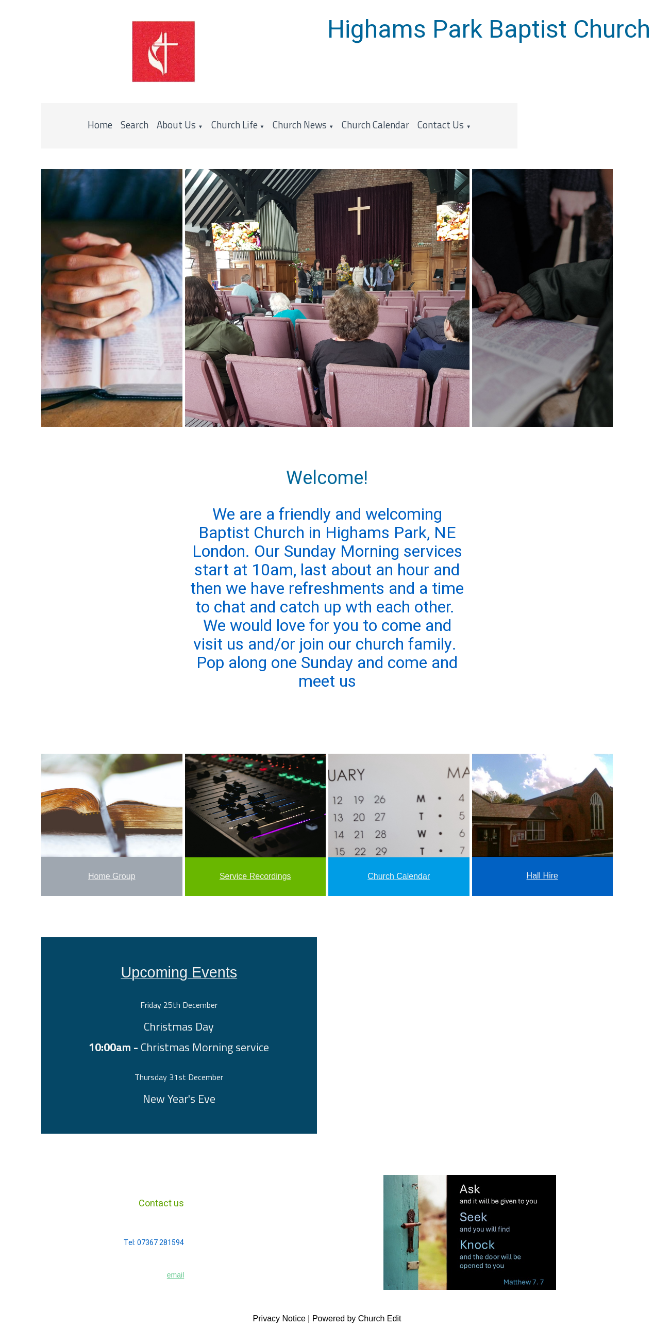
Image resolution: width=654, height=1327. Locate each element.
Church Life (234, 124)
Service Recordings (255, 876)
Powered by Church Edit (356, 1318)
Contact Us (440, 124)
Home (100, 124)
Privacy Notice (279, 1318)
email (175, 1275)
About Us (176, 124)
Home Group (112, 876)
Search (134, 124)
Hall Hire (542, 875)
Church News (300, 124)
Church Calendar (375, 124)
